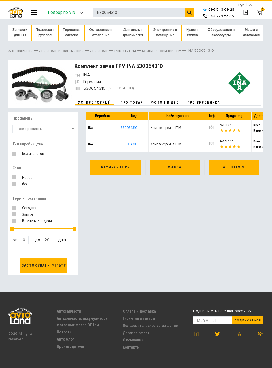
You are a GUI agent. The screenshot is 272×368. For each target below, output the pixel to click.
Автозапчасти (69, 311)
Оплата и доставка (139, 311)
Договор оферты (137, 332)
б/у (24, 184)
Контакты (131, 347)
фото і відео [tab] (165, 102)
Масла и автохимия (251, 32)
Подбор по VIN (65, 12)
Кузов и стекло (192, 32)
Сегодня (29, 208)
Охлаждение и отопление (100, 32)
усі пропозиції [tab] (94, 102)
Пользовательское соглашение (150, 325)
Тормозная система (71, 32)
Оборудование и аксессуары (221, 32)
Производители (70, 346)
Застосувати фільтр (44, 265)
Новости (64, 332)
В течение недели (37, 220)
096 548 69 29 (219, 9)
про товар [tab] (131, 102)
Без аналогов (33, 153)
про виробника (203, 102)
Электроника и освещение (165, 32)
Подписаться (248, 320)
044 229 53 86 (218, 16)
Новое (27, 177)
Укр (252, 5)
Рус (241, 5)
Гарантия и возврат (140, 318)
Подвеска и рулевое (45, 32)
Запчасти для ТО (19, 32)
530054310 (129, 127)
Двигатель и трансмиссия (133, 32)
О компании (133, 340)
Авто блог (65, 339)
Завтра (28, 214)
